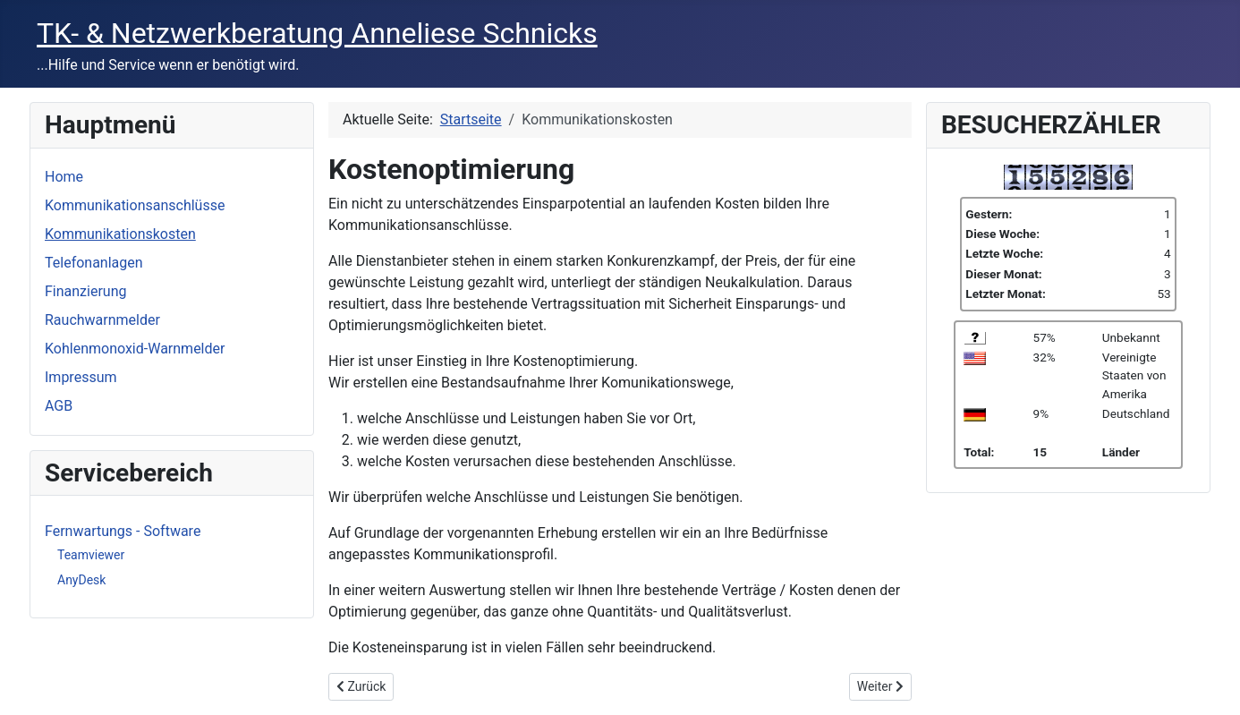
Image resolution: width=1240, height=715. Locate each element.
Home (64, 176)
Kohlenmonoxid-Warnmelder (135, 348)
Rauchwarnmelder (102, 319)
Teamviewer (90, 555)
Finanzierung (85, 291)
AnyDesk (81, 580)
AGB (58, 405)
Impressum (81, 377)
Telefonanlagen (94, 262)
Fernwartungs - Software (122, 531)
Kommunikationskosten (120, 234)
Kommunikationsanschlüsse (135, 205)
